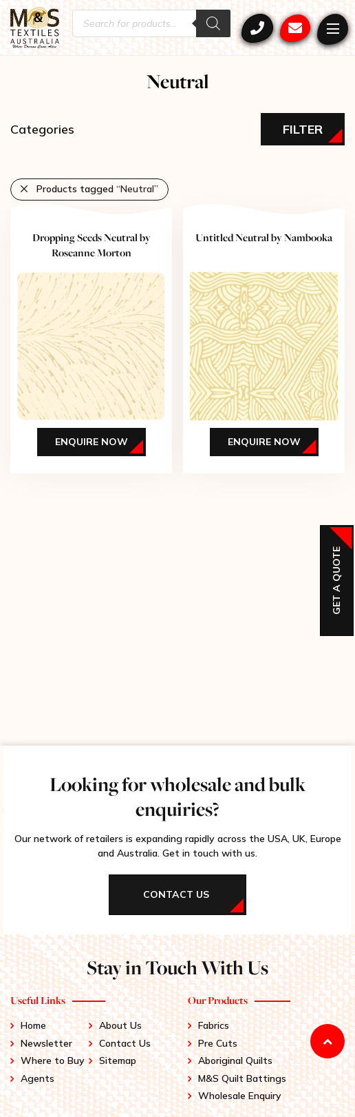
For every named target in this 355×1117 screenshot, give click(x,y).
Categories (42, 129)
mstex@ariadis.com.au (295, 28)
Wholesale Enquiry (239, 1095)
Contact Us (125, 1043)
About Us (120, 1025)
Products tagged (97, 189)
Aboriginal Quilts (235, 1060)
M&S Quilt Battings (242, 1078)
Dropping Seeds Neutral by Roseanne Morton (91, 245)
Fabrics (213, 1025)
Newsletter (46, 1043)
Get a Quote (336, 580)
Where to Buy (53, 1060)
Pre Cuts (217, 1043)
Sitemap (117, 1060)
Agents (37, 1078)
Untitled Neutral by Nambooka (263, 237)
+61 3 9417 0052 (257, 28)
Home (33, 1025)
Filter (303, 129)
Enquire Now (91, 441)
